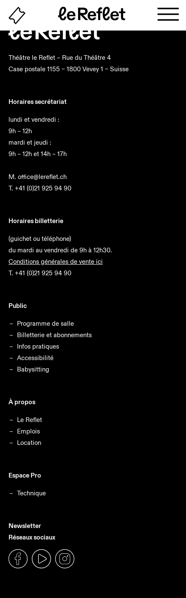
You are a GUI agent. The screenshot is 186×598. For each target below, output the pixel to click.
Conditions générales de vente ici (55, 261)
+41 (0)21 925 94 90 (43, 188)
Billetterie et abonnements (54, 335)
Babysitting (33, 369)
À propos (21, 402)
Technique (31, 493)
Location (29, 443)
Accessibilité (35, 358)
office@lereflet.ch (42, 177)
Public (17, 306)
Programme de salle (45, 323)
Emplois (28, 431)
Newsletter (24, 526)
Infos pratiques (38, 346)
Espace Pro (24, 475)
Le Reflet (29, 420)
